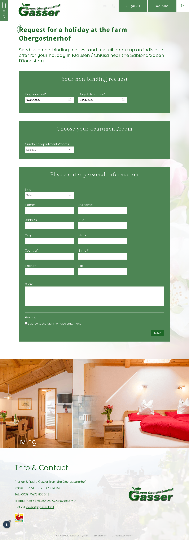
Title (28, 189)
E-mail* (83, 250)
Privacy (30, 317)
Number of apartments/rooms (47, 144)
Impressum (100, 535)
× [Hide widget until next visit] (9, 521)
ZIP (81, 220)
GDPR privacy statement (64, 323)
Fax (81, 266)
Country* (31, 250)
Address (31, 220)
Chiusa (55, 488)
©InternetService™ (122, 535)
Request (133, 5)
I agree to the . (54, 323)
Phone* (30, 266)
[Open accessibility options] (6, 524)
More (29, 284)
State (82, 235)
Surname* (85, 205)
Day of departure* (91, 94)
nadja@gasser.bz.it (40, 507)
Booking (162, 5)
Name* (30, 205)
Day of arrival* (35, 94)
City (28, 235)
